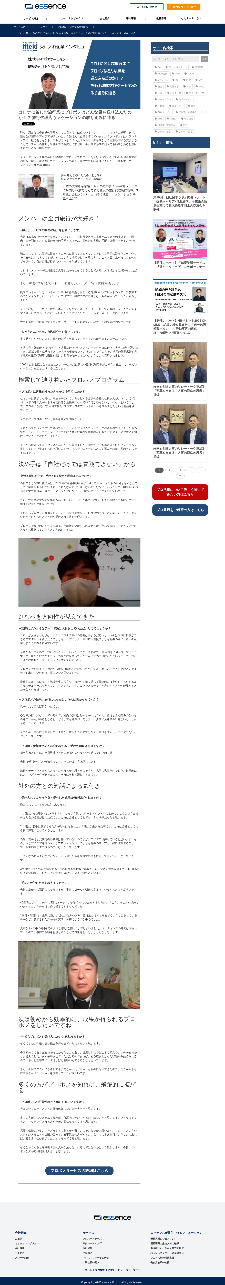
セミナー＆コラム (191, 18)
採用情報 (161, 18)
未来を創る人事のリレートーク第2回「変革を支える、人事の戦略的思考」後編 (179, 391)
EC (158, 67)
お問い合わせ (149, 6)
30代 (187, 86)
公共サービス (184, 99)
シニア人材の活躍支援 (162, 1257)
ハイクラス (174, 93)
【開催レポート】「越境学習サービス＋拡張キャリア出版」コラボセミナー (179, 265)
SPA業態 (197, 67)
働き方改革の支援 (159, 1262)
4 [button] (190, 470)
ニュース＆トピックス (70, 18)
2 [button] (169, 470)
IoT (199, 80)
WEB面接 (161, 73)
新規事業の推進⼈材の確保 (164, 1243)
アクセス (19, 1253)
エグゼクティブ (195, 93)
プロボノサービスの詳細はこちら (79, 1171)
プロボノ (42, 26)
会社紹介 (105, 18)
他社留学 (173, 86)
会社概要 (19, 1248)
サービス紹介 (30, 18)
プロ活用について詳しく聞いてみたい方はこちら (180, 492)
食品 (158, 119)
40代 (199, 86)
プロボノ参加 (163, 131)
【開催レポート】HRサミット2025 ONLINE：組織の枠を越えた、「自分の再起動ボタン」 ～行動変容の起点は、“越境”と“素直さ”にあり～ (180, 327)
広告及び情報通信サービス (190, 112)
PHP (187, 80)
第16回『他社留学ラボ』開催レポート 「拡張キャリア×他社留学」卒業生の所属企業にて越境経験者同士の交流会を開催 (180, 203)
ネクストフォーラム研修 (96, 1257)
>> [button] (180, 476)
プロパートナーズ (92, 1238)
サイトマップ (133, 1270)
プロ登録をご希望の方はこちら (180, 510)
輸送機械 (187, 119)
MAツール (161, 80)
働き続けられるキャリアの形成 (167, 1248)
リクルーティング (92, 1243)
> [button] (201, 470)
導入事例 (131, 18)
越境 (158, 86)
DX (175, 80)
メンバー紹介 (22, 1257)
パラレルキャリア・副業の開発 (167, 1253)
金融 (191, 106)
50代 (158, 93)
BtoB (176, 73)
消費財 (172, 119)
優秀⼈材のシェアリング (163, 1238)
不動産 (159, 106)
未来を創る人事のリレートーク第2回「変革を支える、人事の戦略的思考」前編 (179, 453)
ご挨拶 (18, 1238)
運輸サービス (163, 112)
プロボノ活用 (184, 131)
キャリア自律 (163, 99)
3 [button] (180, 470)
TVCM (189, 73)
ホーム (88, 1270)
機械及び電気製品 (165, 125)
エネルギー (176, 106)
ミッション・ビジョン (27, 1243)
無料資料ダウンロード (185, 6)
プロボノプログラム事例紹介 (73, 26)
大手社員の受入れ (92, 1262)
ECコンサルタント (176, 67)
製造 (184, 125)
